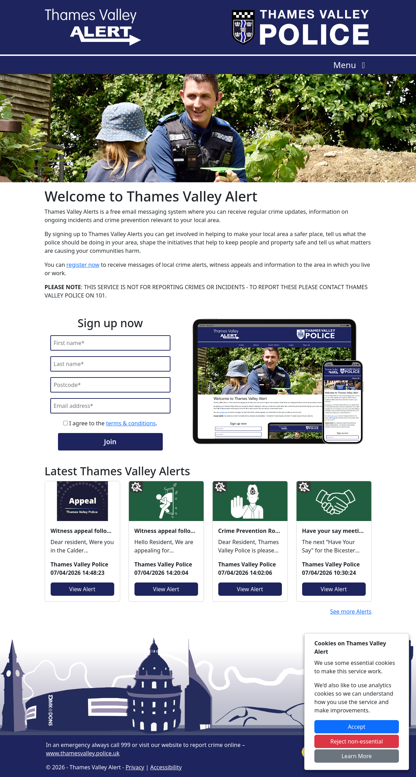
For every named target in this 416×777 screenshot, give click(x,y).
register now (82, 265)
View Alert (82, 589)
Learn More (357, 756)
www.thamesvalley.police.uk (83, 753)
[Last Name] (110, 364)
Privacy (134, 767)
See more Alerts (351, 611)
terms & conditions (130, 423)
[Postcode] (110, 385)
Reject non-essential (356, 741)
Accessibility (166, 767)
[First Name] (110, 343)
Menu (350, 65)
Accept (356, 727)
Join (110, 441)
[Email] (110, 405)
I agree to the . (110, 423)
